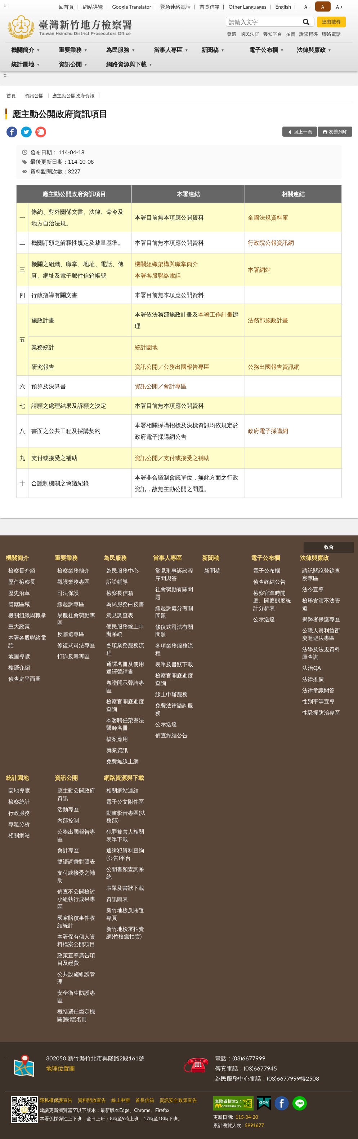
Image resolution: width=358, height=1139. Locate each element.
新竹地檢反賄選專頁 (125, 914)
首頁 (11, 95)
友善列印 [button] (338, 131)
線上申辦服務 (171, 694)
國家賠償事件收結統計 (76, 921)
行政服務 (19, 812)
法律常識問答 (318, 690)
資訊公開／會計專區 (161, 386)
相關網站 (19, 835)
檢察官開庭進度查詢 (125, 705)
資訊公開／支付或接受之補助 (172, 457)
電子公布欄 (263, 49)
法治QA (311, 668)
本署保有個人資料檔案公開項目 (76, 940)
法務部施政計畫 (268, 320)
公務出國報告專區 (76, 835)
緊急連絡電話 (175, 7)
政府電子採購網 (268, 430)
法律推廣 (313, 679)
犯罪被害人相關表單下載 (125, 835)
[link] (11, 133)
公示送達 (166, 724)
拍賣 (290, 34)
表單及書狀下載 (174, 664)
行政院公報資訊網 (271, 242)
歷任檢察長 (21, 581)
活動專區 (68, 809)
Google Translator (131, 7)
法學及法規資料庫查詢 (321, 653)
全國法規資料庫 (268, 217)
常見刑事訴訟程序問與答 (174, 574)
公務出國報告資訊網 (274, 366)
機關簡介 (22, 49)
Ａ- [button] (306, 7)
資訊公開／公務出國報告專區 (172, 366)
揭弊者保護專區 (321, 619)
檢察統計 (19, 801)
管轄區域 (19, 604)
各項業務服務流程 (125, 649)
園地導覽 (19, 790)
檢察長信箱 (119, 593)
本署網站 (259, 269)
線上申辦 (120, 1100)
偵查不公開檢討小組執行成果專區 (76, 899)
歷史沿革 (19, 593)
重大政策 (19, 626)
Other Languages (248, 7)
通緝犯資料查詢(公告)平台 (125, 854)
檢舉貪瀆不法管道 (321, 604)
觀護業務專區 (73, 581)
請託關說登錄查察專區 (321, 574)
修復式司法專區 (76, 645)
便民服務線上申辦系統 (125, 630)
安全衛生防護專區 (76, 996)
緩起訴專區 (70, 604)
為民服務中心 (122, 570)
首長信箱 (210, 7)
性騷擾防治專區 (321, 712)
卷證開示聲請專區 (125, 686)
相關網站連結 (122, 790)
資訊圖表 (117, 899)
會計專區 (68, 850)
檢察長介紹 (21, 570)
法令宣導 (313, 589)
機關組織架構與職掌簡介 (166, 263)
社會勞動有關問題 (174, 593)
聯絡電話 (331, 34)
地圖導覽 (19, 656)
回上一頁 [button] (303, 131)
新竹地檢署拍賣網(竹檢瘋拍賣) (125, 933)
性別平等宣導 (318, 701)
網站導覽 (93, 7)
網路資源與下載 (126, 64)
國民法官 (250, 34)
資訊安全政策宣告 (178, 1100)
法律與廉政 (311, 49)
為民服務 (117, 49)
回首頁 (66, 7)
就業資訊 (117, 750)
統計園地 (22, 64)
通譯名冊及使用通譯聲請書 (125, 668)
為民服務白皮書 (125, 604)
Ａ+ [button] (339, 7)
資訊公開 (70, 64)
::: (6, 5)
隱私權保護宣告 (56, 1100)
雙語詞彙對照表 (76, 861)
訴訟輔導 (308, 34)
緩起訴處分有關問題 (174, 612)
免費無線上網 (122, 761)
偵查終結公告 (171, 735)
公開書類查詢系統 (125, 873)
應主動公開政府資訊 (73, 95)
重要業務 (70, 49)
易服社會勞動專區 (76, 619)
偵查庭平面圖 (24, 678)
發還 (231, 34)
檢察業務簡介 (73, 570)
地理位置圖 (60, 1068)
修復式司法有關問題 (174, 630)
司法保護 (68, 593)
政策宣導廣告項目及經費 (76, 959)
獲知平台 (272, 34)
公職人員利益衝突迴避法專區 (321, 634)
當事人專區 (168, 49)
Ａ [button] (322, 7)
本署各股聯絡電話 (158, 275)
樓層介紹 (19, 667)
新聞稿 (210, 49)
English (283, 7)
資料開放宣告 (92, 1100)
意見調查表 (119, 615)
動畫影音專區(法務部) (126, 816)
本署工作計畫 (215, 314)
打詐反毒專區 (73, 656)
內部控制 (68, 820)
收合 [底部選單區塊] (329, 547)
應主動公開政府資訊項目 (59, 114)
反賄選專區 (70, 634)
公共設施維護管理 (76, 978)
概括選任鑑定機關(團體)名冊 (76, 1015)
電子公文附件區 (125, 801)
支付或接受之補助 (76, 876)
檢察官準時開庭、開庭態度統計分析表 (272, 600)
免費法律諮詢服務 (174, 709)
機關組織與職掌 (27, 615)
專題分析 (19, 824)
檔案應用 (117, 739)
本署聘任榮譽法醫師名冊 (125, 724)
